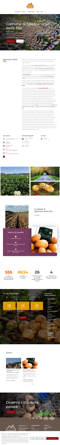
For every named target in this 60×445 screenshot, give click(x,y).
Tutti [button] (7, 297)
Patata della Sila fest (28, 370)
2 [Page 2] (32, 383)
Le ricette (37, 215)
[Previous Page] (27, 383)
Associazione (17, 11)
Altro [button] (30, 299)
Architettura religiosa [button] (14, 297)
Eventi (38, 11)
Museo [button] (16, 299)
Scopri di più (10, 41)
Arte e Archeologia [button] (23, 299)
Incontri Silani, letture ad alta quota (14, 370)
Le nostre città (31, 11)
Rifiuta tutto (41, 438)
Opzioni (33, 438)
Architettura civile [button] (24, 297)
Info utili (20, 41)
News (42, 11)
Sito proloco (8, 146)
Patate (23, 11)
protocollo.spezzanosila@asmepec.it (12, 153)
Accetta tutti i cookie (52, 438)
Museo (5, 312)
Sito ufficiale (8, 143)
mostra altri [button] (23, 317)
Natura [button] (38, 297)
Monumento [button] (32, 297)
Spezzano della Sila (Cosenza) (14, 372)
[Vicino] (58, 432)
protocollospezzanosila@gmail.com (12, 150)
